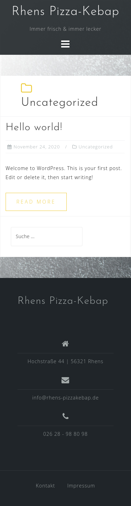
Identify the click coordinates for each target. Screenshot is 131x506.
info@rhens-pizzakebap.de (65, 397)
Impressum (81, 485)
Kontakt (45, 485)
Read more (36, 201)
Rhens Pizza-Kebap (65, 12)
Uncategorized (96, 147)
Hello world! (34, 127)
